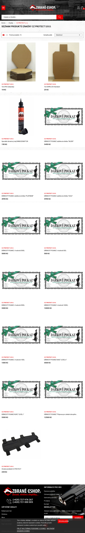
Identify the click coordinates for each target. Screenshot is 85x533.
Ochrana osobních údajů (51, 494)
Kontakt (46, 504)
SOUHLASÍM (63, 521)
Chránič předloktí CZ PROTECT (11, 469)
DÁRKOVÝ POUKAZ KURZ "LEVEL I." (13, 414)
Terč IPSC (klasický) (8, 87)
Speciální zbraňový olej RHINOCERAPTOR (15, 141)
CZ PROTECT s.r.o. (8, 84)
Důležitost (68, 35)
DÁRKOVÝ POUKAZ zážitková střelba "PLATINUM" (17, 196)
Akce (3, 517)
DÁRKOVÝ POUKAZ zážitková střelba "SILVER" (59, 141)
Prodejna (47, 501)
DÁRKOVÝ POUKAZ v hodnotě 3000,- (13, 305)
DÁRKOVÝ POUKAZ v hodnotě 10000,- (56, 305)
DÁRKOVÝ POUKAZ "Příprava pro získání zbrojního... (60, 414)
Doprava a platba (49, 491)
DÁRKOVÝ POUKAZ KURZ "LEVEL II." (55, 360)
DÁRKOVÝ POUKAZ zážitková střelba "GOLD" (58, 196)
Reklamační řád (6, 511)
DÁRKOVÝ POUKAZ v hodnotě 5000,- (13, 250)
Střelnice (4, 514)
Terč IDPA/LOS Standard (52, 87)
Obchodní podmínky (50, 497)
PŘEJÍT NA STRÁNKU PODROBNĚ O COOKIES (31, 528)
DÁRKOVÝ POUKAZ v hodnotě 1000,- (13, 360)
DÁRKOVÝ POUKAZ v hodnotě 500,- (55, 250)
